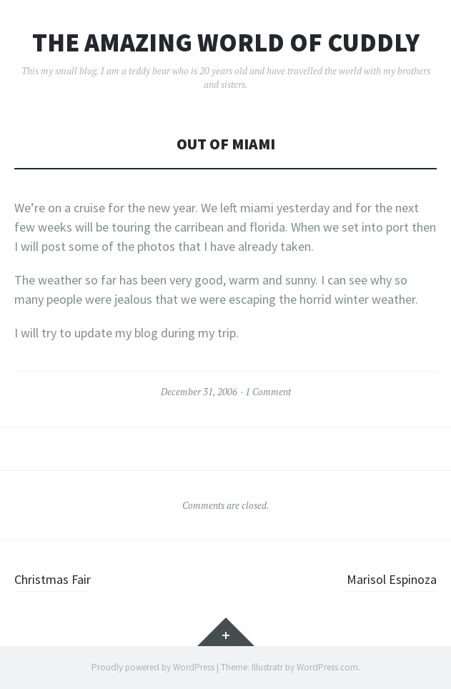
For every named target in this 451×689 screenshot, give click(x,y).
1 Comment (268, 391)
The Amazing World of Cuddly (226, 43)
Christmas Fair (52, 579)
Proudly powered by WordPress (152, 667)
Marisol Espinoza (392, 579)
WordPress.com (327, 667)
